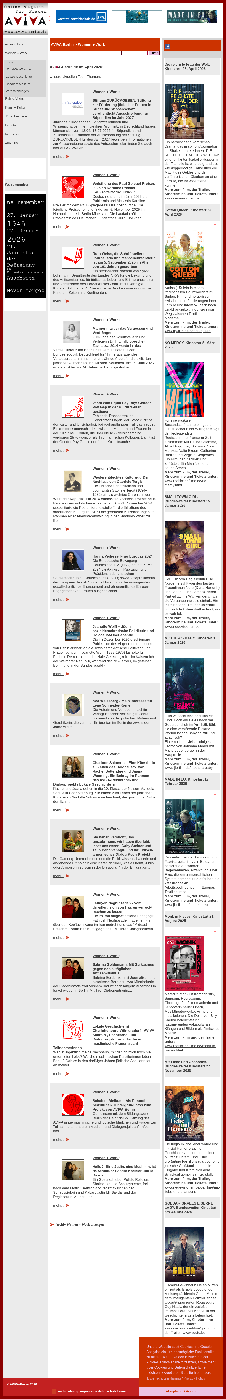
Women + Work (15, 53)
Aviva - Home (14, 44)
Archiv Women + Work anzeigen (80, 1224)
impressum (88, 1391)
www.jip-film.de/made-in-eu (186, 905)
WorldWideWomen (18, 69)
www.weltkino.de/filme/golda (187, 1328)
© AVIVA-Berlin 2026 (22, 1384)
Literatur (10, 125)
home (121, 1391)
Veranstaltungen (17, 91)
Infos (9, 62)
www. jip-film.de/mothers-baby (189, 768)
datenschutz (107, 1391)
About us (11, 143)
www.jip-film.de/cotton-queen (188, 331)
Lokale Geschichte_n (20, 76)
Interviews (12, 134)
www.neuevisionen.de (182, 198)
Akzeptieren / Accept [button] (181, 1391)
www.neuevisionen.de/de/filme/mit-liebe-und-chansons (192, 1189)
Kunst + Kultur (14, 107)
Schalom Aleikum (17, 84)
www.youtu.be (194, 1333)
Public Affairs (14, 98)
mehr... (58, 157)
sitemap (73, 1391)
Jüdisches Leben (16, 116)
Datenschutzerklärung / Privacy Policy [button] (176, 1378)
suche (61, 1391)
